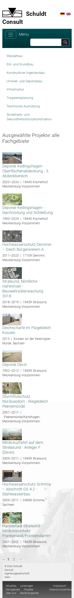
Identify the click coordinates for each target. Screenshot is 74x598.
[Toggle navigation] (10, 35)
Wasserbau (14, 56)
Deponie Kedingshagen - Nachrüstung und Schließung (27, 210)
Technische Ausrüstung (23, 106)
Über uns (11, 593)
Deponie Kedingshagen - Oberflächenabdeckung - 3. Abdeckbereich (25, 171)
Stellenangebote (29, 593)
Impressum (59, 585)
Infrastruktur (15, 89)
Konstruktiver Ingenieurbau (26, 73)
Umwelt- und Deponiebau (24, 81)
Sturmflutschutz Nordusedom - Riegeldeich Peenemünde (25, 401)
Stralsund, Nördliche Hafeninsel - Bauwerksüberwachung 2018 (22, 288)
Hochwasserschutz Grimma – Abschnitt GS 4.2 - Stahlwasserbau (26, 489)
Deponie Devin (14, 364)
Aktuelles (11, 585)
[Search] (46, 42)
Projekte (28, 589)
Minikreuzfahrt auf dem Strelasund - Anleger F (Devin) (22, 447)
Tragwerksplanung (20, 98)
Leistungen (26, 585)
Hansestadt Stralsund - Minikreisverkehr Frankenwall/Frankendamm (26, 531)
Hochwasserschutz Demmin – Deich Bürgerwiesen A (27, 247)
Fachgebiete (13, 589)
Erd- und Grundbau (20, 64)
